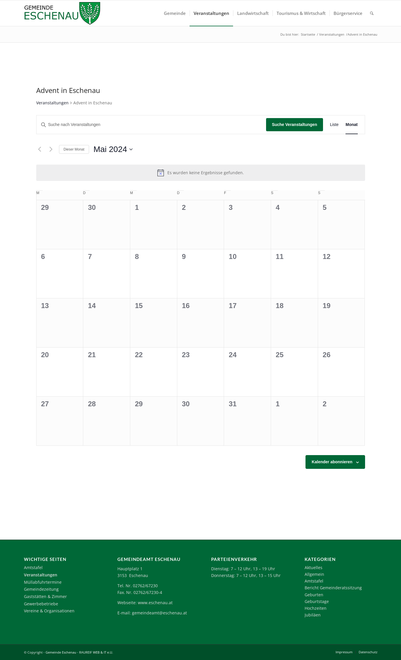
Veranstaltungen (52, 103)
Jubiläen (313, 615)
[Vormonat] (39, 149)
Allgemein (314, 574)
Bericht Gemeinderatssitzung (333, 587)
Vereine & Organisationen (49, 611)
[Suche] (371, 13)
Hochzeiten (316, 608)
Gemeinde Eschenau (61, 652)
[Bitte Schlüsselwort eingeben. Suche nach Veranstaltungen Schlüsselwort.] (151, 124)
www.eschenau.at (155, 602)
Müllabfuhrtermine (43, 582)
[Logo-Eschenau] (62, 13)
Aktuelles (313, 567)
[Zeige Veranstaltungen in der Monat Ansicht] (351, 124)
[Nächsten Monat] (51, 149)
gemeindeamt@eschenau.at (159, 613)
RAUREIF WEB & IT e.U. (96, 652)
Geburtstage (317, 601)
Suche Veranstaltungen (294, 124)
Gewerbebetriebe (41, 604)
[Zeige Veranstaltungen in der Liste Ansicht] (334, 124)
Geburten (314, 594)
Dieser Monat (74, 149)
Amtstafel (33, 567)
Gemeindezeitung (41, 589)
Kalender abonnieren (332, 461)
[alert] (200, 173)
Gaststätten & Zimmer (45, 596)
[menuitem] (175, 13)
